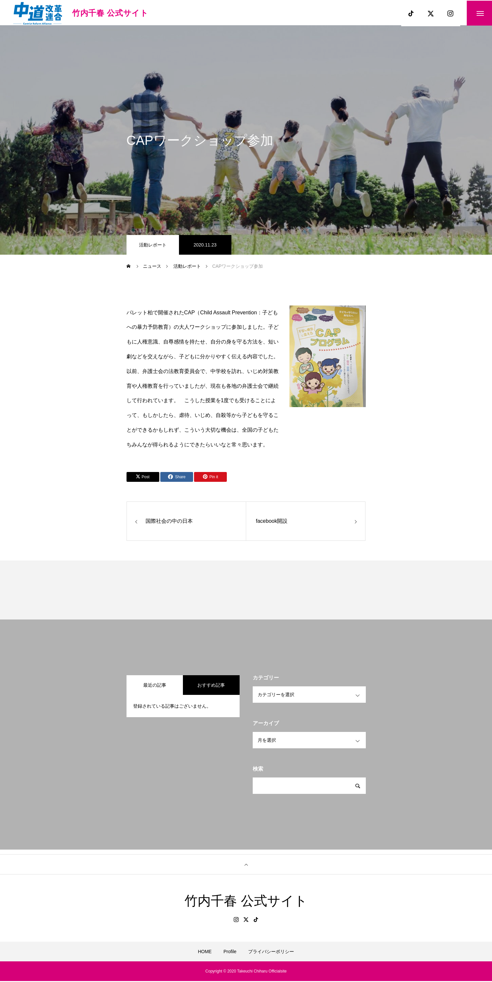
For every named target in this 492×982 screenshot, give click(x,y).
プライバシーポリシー (271, 952)
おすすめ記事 (211, 686)
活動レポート (153, 245)
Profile (230, 952)
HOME (205, 952)
